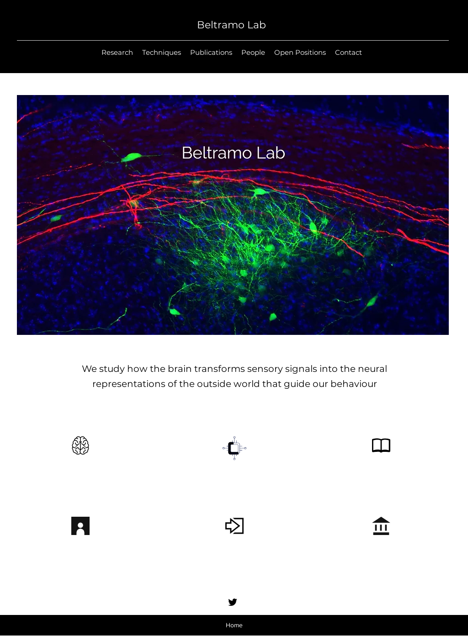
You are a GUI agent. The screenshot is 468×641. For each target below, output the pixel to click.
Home (234, 625)
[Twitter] (233, 602)
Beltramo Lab (231, 25)
